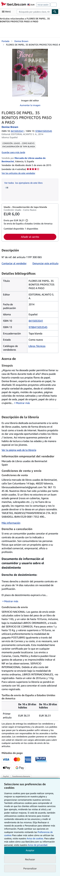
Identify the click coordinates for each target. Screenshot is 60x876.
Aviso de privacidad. (38, 845)
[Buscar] (55, 11)
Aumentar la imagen (30, 105)
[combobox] (34, 11)
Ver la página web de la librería (19, 450)
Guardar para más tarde (13, 152)
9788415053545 (38, 327)
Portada (5, 41)
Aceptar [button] (30, 850)
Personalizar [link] (30, 868)
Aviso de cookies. (35, 838)
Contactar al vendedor (14, 263)
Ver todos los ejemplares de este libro (23, 182)
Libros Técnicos (36, 346)
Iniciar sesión (43, 4)
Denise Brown (21, 41)
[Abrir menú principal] (7, 11)
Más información (11, 522)
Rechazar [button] (30, 859)
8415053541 (17, 131)
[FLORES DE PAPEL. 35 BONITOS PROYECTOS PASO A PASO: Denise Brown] (30, 73)
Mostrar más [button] (23, 403)
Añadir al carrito (30, 236)
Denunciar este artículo (45, 263)
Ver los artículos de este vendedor (18, 173)
